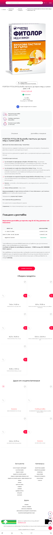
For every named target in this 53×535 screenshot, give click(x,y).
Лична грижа (40, 478)
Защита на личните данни (19, 474)
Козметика (40, 472)
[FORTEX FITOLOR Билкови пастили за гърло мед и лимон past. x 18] (26, 49)
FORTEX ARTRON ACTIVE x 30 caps (14, 338)
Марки (19, 480)
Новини (20, 486)
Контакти (19, 495)
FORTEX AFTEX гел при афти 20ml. (14, 306)
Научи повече (11, 119)
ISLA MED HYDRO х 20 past (40, 443)
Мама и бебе (40, 474)
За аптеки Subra (20, 470)
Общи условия (19, 472)
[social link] (50, 514)
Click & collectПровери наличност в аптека (27, 83)
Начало (4, 9)
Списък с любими (26, 506)
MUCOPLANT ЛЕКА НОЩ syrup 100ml (14, 443)
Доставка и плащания (38, 133)
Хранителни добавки (40, 470)
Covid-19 (40, 480)
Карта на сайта (19, 484)
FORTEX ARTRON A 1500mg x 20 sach (14, 370)
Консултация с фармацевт (19, 467)
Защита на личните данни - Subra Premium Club (19, 478)
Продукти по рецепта (40, 476)
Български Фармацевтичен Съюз (26, 512)
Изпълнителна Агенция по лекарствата (26, 510)
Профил (27, 504)
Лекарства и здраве (40, 467)
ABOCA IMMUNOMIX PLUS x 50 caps (14, 410)
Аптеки (19, 482)
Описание (14, 133)
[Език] (45, 2)
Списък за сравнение (26, 508)
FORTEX (28, 99)
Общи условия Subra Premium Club (19, 476)
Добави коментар (26, 268)
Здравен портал (20, 490)
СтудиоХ (32, 529)
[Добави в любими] (24, 281)
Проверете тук (22, 522)
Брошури (19, 492)
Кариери (20, 488)
